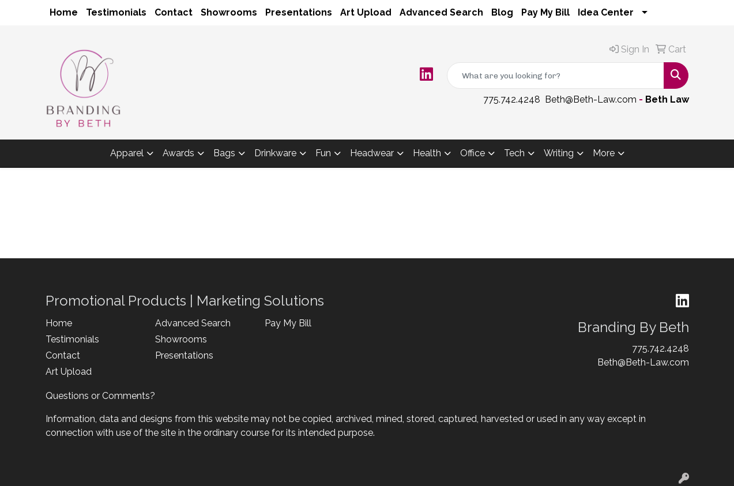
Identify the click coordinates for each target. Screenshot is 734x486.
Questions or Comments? (100, 395)
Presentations (298, 12)
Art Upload (366, 12)
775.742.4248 (511, 99)
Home (64, 12)
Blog (502, 12)
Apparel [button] (127, 153)
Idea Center (606, 12)
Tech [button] (514, 153)
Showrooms (229, 12)
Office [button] (472, 153)
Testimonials (116, 12)
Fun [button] (323, 153)
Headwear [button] (372, 153)
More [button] (604, 153)
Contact (174, 12)
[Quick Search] (555, 75)
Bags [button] (224, 153)
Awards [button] (178, 153)
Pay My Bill (545, 12)
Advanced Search (441, 12)
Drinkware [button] (275, 153)
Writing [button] (559, 153)
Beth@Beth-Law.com (591, 99)
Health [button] (427, 153)
